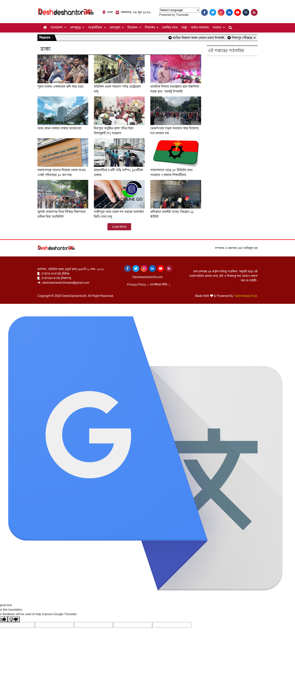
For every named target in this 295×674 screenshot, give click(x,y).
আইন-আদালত (200, 27)
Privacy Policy (136, 285)
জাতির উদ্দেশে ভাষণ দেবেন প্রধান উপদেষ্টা (201, 38)
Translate (182, 15)
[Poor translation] (14, 619)
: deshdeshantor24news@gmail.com (63, 283)
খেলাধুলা (115, 27)
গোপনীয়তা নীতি (158, 285)
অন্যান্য (217, 27)
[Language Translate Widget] (179, 10)
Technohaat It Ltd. (246, 296)
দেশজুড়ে (76, 27)
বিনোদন (133, 27)
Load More (119, 227)
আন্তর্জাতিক (95, 27)
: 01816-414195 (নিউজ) (53, 274)
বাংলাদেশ (57, 27)
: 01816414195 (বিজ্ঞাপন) (54, 278)
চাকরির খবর (170, 27)
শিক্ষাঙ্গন (150, 27)
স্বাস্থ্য (184, 27)
